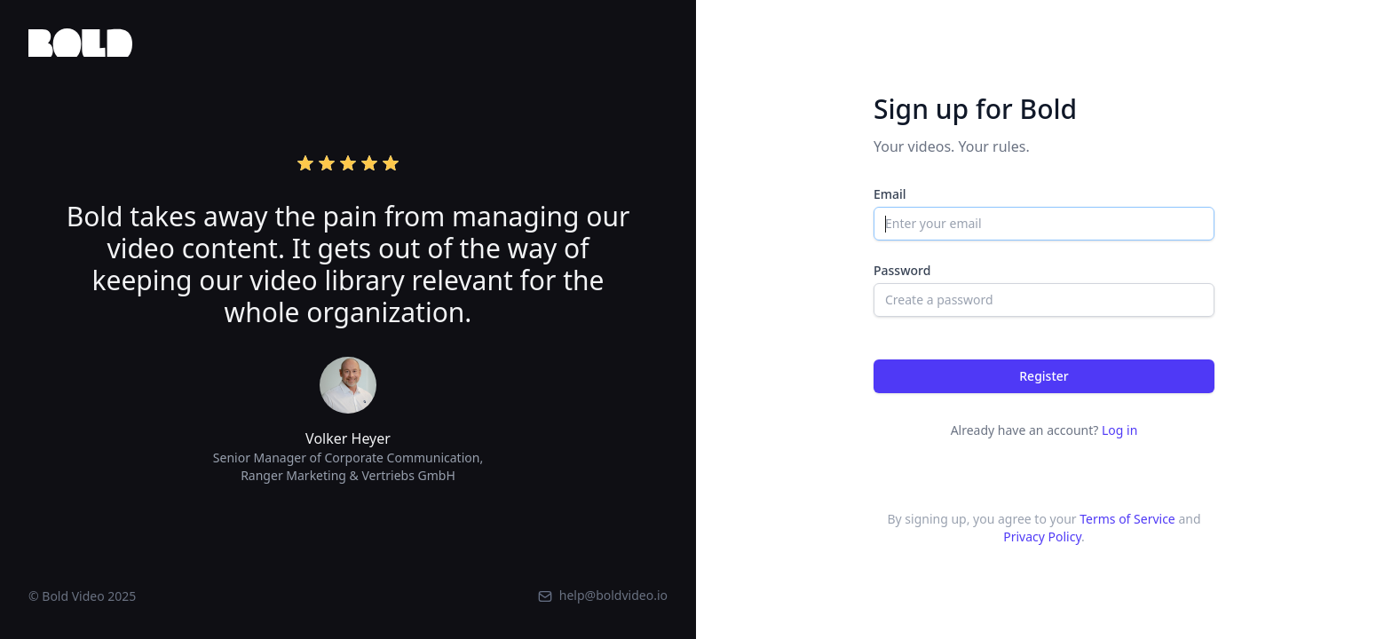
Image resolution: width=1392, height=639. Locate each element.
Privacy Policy (1042, 536)
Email (890, 193)
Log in (1119, 430)
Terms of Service (1127, 518)
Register (1043, 375)
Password (902, 270)
